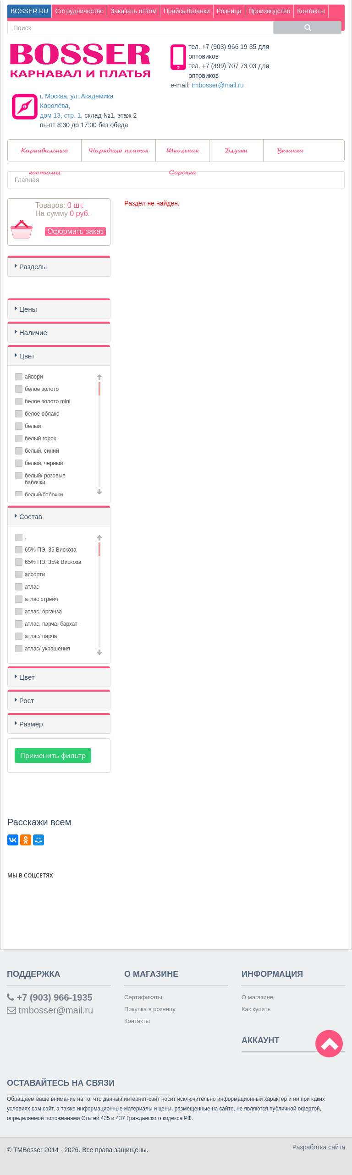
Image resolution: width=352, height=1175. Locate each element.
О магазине (257, 997)
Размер (31, 724)
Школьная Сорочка (182, 154)
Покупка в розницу (150, 1009)
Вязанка (290, 150)
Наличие (33, 332)
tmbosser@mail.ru (218, 85)
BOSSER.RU (29, 11)
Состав (30, 516)
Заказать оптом (133, 11)
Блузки (236, 150)
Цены (28, 309)
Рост (26, 700)
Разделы (33, 267)
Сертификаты (143, 997)
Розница (229, 11)
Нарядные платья (118, 150)
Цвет (27, 356)
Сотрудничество (79, 11)
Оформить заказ (75, 231)
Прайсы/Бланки (187, 11)
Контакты (310, 11)
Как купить (256, 1009)
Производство (269, 11)
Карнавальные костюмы (44, 154)
